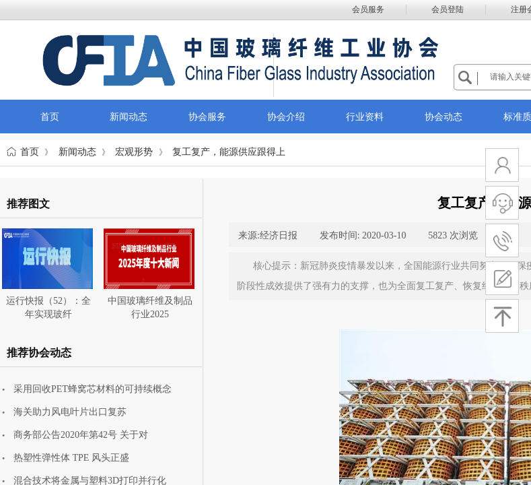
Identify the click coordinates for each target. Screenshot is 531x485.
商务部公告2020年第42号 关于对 (80, 435)
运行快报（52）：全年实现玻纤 (48, 307)
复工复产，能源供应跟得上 (228, 152)
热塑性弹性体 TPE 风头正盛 (71, 458)
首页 (29, 152)
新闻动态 (77, 152)
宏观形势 (134, 152)
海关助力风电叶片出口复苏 (70, 412)
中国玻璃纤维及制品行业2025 (150, 307)
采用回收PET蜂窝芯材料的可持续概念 (92, 389)
